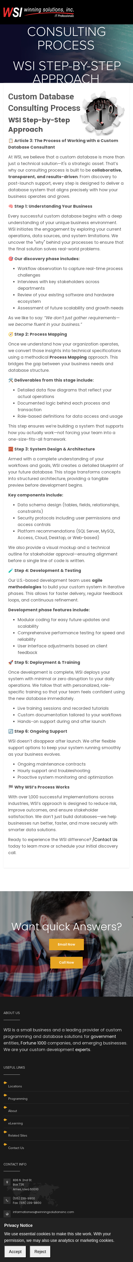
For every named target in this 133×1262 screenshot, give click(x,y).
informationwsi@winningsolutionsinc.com (43, 1212)
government (103, 1036)
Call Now (66, 962)
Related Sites (17, 1136)
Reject (40, 1251)
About (12, 1111)
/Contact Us (104, 839)
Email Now (66, 944)
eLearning (15, 1123)
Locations (15, 1086)
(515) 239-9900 (24, 1198)
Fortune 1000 (33, 1043)
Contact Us (16, 1148)
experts (82, 1049)
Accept (15, 1251)
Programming (17, 1099)
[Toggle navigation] (123, 9)
